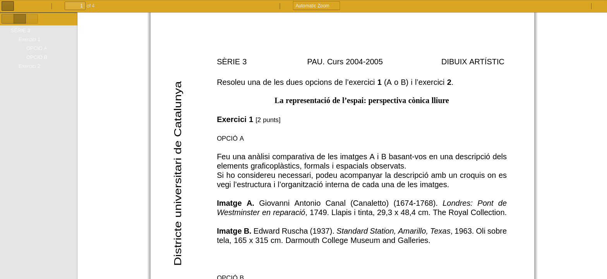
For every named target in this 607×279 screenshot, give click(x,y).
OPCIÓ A (36, 48)
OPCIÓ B (36, 57)
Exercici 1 (29, 39)
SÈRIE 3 (20, 30)
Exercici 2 (29, 66)
